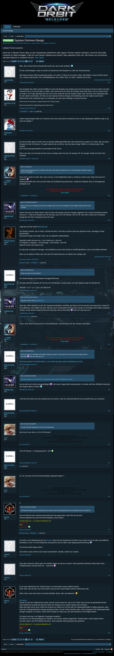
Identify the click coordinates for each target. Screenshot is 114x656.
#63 (109, 130)
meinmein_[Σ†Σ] (9, 103)
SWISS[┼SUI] (8, 216)
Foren (7, 27)
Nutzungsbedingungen (99, 652)
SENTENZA (22, 533)
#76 (109, 496)
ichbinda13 (8, 133)
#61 (109, 82)
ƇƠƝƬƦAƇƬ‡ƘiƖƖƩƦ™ (9, 157)
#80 (109, 633)
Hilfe (102, 649)
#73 (109, 410)
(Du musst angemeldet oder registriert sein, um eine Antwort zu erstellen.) (91, 639)
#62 (109, 108)
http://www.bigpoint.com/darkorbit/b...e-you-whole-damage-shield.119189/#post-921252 (51, 361)
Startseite (107, 649)
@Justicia (23, 600)
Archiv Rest (20, 43)
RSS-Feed (111, 649)
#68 (109, 290)
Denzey (6, 517)
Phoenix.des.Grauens (9, 241)
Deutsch (4, 649)
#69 (109, 313)
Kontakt (98, 649)
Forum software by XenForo (16, 652)
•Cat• (5, 438)
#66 (109, 220)
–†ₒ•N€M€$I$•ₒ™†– (24, 111)
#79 (109, 575)
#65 (109, 195)
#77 (109, 529)
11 (37, 61)
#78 (109, 555)
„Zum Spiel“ (39, 58)
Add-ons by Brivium (80, 653)
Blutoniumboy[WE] (9, 285)
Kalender (16, 27)
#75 (109, 463)
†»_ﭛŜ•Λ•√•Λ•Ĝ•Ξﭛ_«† (36, 43)
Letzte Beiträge (8, 31)
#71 (109, 364)
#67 (109, 259)
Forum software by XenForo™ (47, 652)
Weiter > (41, 61)
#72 (109, 389)
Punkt (34, 111)
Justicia (6, 554)
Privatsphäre (109, 652)
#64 (109, 158)
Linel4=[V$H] (8, 80)
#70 (109, 344)
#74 (109, 444)
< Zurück (13, 61)
